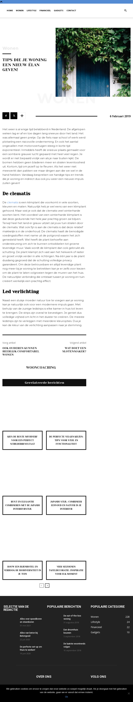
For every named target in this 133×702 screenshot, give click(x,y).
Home (10, 10)
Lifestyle (31, 10)
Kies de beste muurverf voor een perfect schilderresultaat (22, 440)
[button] (125, 10)
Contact (71, 10)
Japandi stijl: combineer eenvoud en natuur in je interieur (66, 505)
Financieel (45, 10)
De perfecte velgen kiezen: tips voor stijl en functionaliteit (66, 440)
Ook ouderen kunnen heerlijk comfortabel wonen (20, 351)
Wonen (20, 10)
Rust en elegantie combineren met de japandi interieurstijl (22, 505)
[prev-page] (41, 589)
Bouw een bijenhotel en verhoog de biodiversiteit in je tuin (22, 570)
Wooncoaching (41, 367)
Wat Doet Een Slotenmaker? (74, 349)
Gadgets (58, 10)
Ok (66, 696)
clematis (12, 202)
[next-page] (47, 589)
